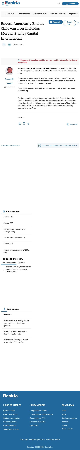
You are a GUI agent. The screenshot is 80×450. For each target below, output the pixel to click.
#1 (19, 60)
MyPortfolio (34, 425)
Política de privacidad (37, 439)
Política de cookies (53, 439)
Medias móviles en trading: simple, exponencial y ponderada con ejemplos (16, 323)
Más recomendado (9, 263)
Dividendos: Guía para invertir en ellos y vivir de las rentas (15, 332)
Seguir (9, 83)
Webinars (65, 422)
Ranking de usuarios (69, 418)
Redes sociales (67, 429)
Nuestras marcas (9, 425)
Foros (64, 410)
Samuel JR (9, 79)
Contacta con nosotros (11, 418)
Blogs (64, 414)
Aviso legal (24, 439)
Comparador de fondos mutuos (41, 414)
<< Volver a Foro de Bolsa (10, 145)
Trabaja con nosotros (11, 429)
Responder (55, 22)
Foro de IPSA (8, 223)
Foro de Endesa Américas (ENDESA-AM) (17, 251)
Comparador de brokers (38, 410)
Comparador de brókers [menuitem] (57, 14)
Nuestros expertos (10, 422)
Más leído (21, 263)
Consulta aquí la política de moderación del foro (57, 145)
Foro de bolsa (9, 217)
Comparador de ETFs (37, 418)
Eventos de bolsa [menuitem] (24, 14)
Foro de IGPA (8, 244)
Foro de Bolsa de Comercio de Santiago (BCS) (14, 230)
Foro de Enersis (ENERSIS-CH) (15, 237)
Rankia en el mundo (10, 414)
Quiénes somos (9, 410)
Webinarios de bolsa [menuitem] (40, 14)
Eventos (65, 425)
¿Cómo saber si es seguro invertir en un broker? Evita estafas (16, 341)
